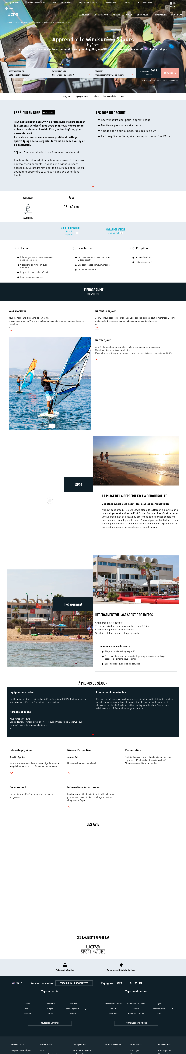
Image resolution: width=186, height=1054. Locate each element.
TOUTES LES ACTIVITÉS (50, 1023)
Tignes (159, 1004)
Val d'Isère (113, 1014)
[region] (93, 46)
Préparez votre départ (21, 1050)
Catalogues (135, 1050)
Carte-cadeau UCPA (112, 1044)
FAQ (42, 1050)
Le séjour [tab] (66, 96)
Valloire (136, 1009)
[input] (28, 73)
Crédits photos (164, 1050)
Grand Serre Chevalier (113, 1004)
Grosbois (113, 1009)
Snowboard (27, 1014)
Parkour (73, 1014)
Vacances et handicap (82, 1050)
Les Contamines (159, 1009)
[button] (170, 73)
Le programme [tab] (81, 96)
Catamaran (73, 1004)
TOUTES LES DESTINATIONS (136, 1023)
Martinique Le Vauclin (136, 1014)
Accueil (9, 23)
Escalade (50, 1014)
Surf (26, 1009)
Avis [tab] (122, 96)
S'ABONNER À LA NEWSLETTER (74, 983)
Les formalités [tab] (109, 96)
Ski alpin (27, 1004)
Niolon (159, 1014)
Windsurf (36, 23)
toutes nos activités (23, 23)
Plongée (50, 1009)
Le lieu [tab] (96, 96)
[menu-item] (84, 15)
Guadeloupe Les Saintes (136, 1004)
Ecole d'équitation (72, 1009)
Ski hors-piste (50, 1004)
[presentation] (85, 1009)
